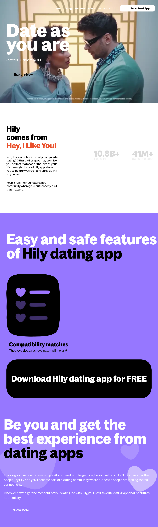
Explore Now (23, 74)
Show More (21, 510)
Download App (137, 8)
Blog (69, 8)
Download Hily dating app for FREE (79, 378)
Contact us (104, 8)
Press (91, 8)
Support (79, 8)
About (59, 8)
